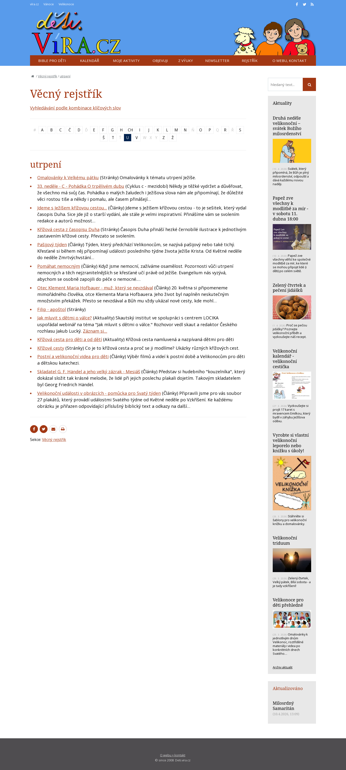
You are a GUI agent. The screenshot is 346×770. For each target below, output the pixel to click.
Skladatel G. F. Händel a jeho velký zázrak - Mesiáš (88, 371)
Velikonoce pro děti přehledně (288, 602)
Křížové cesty (50, 348)
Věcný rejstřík (47, 76)
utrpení (65, 76)
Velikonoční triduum (285, 540)
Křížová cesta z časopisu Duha (68, 229)
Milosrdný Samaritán (283, 705)
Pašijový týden (52, 244)
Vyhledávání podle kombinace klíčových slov (75, 108)
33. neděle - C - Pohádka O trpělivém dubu (80, 186)
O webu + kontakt (172, 755)
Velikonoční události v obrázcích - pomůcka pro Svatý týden (99, 393)
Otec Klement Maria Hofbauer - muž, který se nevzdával (95, 288)
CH (130, 130)
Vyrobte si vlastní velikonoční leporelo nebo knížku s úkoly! (291, 442)
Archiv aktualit (282, 667)
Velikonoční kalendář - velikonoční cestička (285, 358)
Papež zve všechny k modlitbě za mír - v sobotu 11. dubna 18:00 (290, 208)
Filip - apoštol (51, 309)
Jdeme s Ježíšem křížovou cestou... (72, 208)
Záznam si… (95, 331)
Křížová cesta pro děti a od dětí (69, 339)
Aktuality (282, 103)
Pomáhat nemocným (58, 266)
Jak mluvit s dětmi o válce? (64, 318)
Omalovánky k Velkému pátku (68, 177)
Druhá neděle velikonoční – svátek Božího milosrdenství (287, 125)
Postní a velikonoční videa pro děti (73, 356)
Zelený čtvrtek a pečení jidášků (289, 287)
